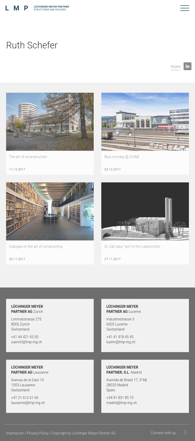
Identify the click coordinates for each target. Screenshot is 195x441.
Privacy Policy (37, 433)
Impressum (15, 433)
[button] (175, 66)
